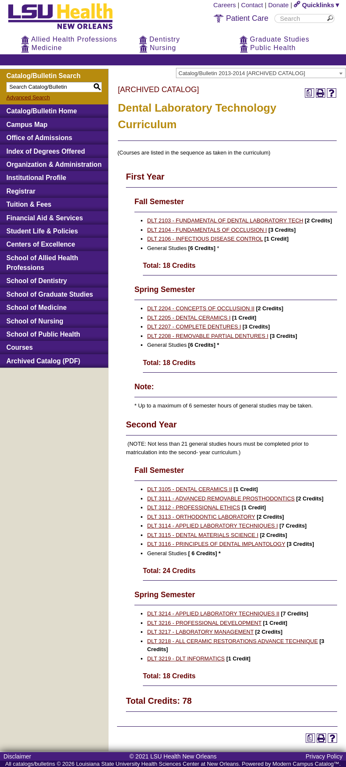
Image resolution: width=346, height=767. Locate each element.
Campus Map (26, 124)
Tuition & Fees (28, 204)
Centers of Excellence (40, 244)
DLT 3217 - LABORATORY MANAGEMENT (200, 632)
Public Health (268, 47)
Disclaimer (17, 756)
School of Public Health (43, 334)
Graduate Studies (274, 39)
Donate (278, 4)
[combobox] (261, 73)
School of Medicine (36, 307)
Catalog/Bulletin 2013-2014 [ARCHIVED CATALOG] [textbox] (242, 73)
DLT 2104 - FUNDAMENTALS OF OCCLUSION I (207, 230)
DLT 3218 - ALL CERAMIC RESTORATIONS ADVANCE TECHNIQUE (232, 641)
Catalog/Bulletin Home (41, 111)
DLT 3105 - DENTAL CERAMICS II (189, 489)
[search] (301, 18)
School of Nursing (34, 321)
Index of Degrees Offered (45, 151)
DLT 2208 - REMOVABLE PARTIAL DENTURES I (207, 336)
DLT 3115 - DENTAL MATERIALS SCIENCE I (202, 535)
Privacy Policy (324, 756)
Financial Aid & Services (44, 218)
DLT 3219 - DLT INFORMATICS (186, 658)
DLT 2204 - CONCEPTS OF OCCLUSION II (200, 308)
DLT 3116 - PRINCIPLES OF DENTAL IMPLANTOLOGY (216, 544)
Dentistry (159, 39)
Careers (224, 4)
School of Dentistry (36, 280)
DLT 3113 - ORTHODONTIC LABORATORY (201, 517)
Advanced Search (28, 97)
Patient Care (240, 18)
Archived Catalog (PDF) (43, 361)
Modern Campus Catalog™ (306, 764)
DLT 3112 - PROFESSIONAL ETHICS (193, 507)
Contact (252, 4)
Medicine (41, 47)
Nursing (157, 47)
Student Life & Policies (42, 231)
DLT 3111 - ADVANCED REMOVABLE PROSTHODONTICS (221, 498)
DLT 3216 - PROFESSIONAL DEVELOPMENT (204, 623)
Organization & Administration (54, 164)
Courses (19, 347)
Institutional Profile (36, 177)
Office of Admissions (39, 137)
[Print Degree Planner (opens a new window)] (309, 93)
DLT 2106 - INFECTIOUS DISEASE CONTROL (205, 239)
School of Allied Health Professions (42, 262)
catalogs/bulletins (34, 764)
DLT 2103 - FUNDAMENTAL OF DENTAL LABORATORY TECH (225, 220)
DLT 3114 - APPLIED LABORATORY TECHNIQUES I (212, 526)
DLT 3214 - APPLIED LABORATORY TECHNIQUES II (213, 613)
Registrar (20, 191)
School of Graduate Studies (49, 294)
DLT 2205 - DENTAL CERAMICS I (189, 318)
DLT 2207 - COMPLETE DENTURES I (194, 326)
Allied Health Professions (69, 39)
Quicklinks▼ (317, 4)
